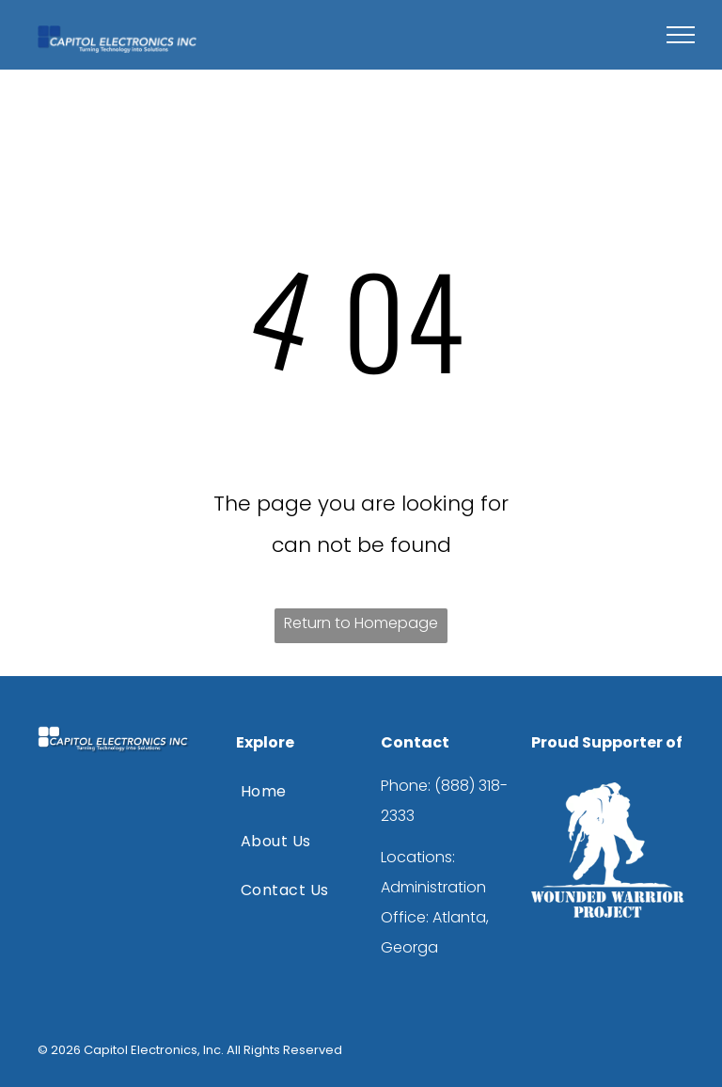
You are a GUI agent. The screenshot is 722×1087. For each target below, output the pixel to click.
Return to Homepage (361, 623)
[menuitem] (294, 791)
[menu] (680, 34)
